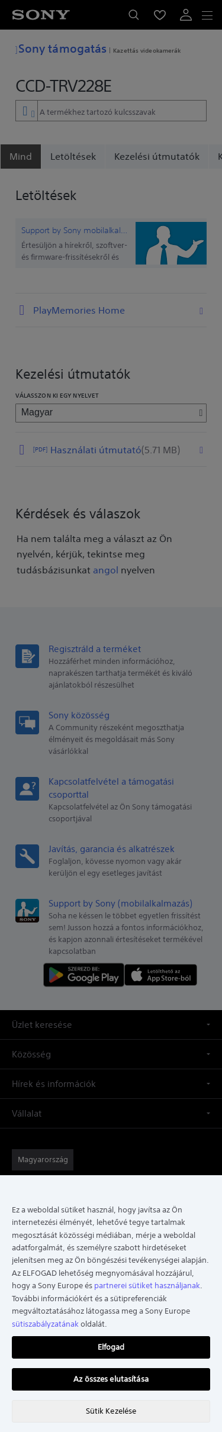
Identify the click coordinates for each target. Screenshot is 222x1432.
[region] (111, 1303)
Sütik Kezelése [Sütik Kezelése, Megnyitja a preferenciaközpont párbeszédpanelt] (111, 1411)
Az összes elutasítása (111, 1379)
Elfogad (111, 1347)
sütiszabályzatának (45, 1324)
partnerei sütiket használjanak (147, 1286)
